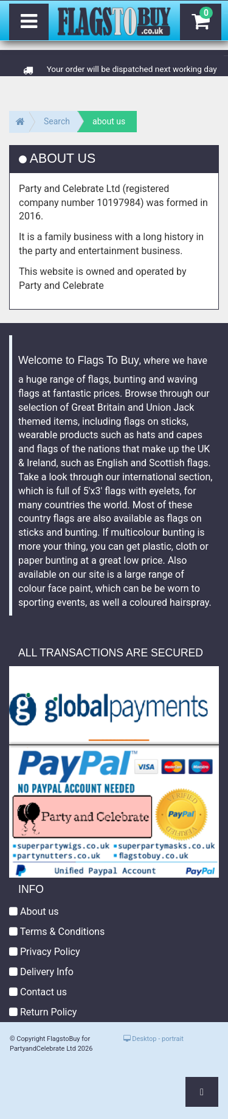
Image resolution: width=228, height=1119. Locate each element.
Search (57, 121)
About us (34, 911)
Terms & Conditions (57, 931)
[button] (201, 1092)
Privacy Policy (44, 951)
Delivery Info (41, 972)
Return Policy (43, 1012)
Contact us (38, 992)
